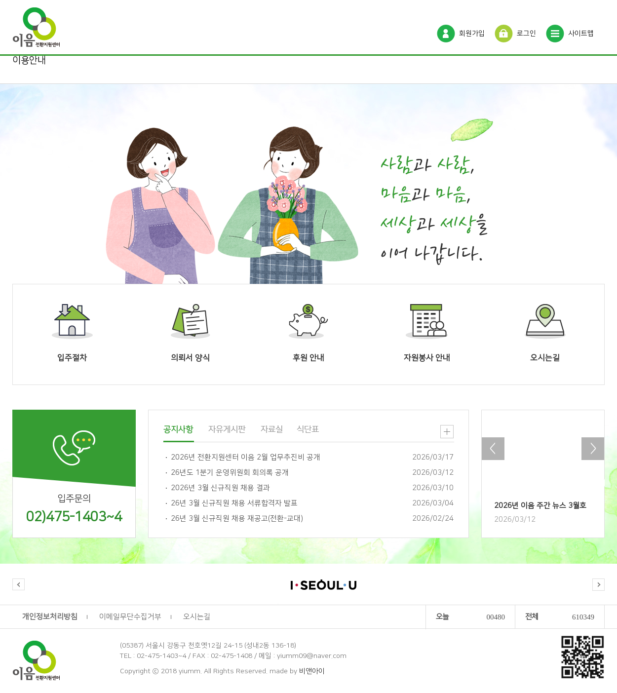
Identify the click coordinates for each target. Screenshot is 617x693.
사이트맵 (581, 34)
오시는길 (197, 617)
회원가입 (472, 34)
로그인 (526, 34)
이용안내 (29, 60)
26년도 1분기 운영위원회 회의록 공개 (230, 472)
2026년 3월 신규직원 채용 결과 (220, 488)
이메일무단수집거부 (130, 617)
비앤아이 (312, 671)
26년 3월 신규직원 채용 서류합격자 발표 (234, 503)
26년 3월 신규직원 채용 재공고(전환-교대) (237, 518)
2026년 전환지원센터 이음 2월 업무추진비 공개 (245, 457)
